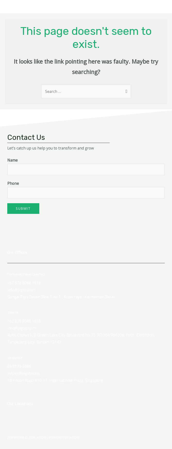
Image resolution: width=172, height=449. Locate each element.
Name (12, 160)
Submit (23, 208)
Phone (13, 183)
